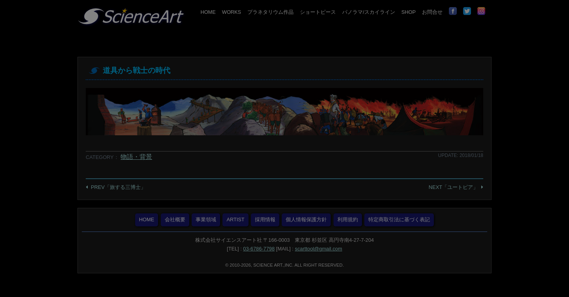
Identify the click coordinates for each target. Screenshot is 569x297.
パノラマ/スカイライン (368, 12)
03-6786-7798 (259, 249)
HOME (207, 12)
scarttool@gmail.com (318, 249)
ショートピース (318, 12)
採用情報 (265, 219)
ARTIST (235, 219)
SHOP (408, 12)
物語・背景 (136, 156)
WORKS (231, 12)
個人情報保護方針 (306, 219)
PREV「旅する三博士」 (118, 187)
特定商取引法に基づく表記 (399, 219)
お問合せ (432, 12)
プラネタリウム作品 (270, 12)
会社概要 (175, 219)
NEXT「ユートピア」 (453, 187)
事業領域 (206, 219)
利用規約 (347, 219)
